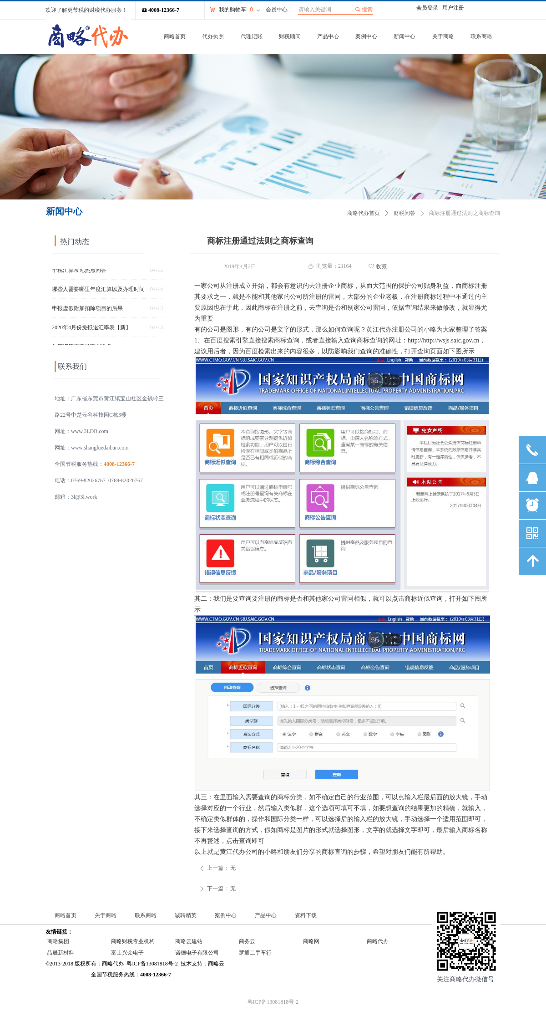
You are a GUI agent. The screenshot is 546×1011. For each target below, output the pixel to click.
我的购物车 (232, 9)
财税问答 (404, 213)
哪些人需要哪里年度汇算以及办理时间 (98, 291)
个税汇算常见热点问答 (79, 272)
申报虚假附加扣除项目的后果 (87, 310)
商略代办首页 (363, 213)
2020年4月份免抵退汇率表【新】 (91, 329)
